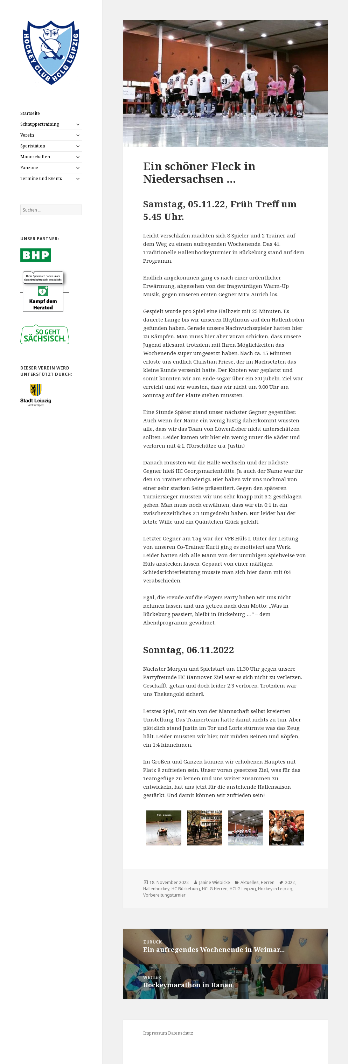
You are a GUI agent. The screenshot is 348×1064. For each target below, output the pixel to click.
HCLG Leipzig (243, 889)
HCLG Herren (215, 889)
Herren (267, 882)
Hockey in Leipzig (275, 889)
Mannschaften (35, 157)
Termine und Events (41, 178)
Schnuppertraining (39, 124)
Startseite (30, 113)
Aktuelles (250, 882)
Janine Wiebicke (214, 882)
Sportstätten (32, 146)
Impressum (155, 1033)
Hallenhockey (156, 889)
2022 (290, 882)
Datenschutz (180, 1033)
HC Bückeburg (186, 889)
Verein (27, 135)
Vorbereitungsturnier (164, 895)
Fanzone (29, 168)
